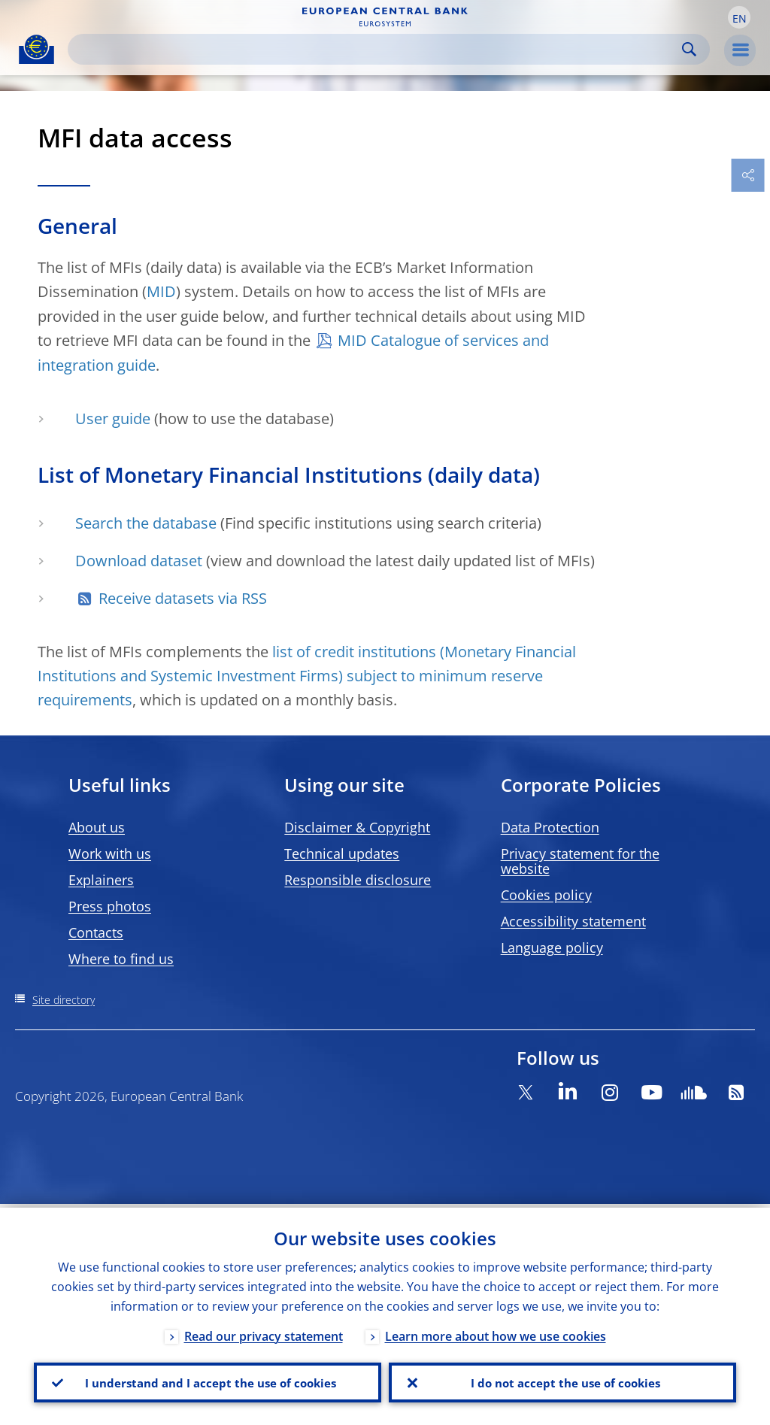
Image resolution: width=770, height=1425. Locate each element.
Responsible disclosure (357, 880)
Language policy (552, 947)
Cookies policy (546, 895)
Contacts (95, 932)
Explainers (101, 880)
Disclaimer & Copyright (357, 827)
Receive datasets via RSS (183, 598)
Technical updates (341, 853)
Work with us (109, 853)
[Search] (377, 49)
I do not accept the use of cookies (562, 1380)
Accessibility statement (573, 921)
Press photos (109, 906)
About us (96, 827)
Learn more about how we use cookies (495, 1332)
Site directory (63, 1000)
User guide (112, 418)
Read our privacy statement (263, 1332)
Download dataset (138, 560)
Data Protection (550, 827)
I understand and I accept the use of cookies (207, 1380)
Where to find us (121, 959)
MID (161, 291)
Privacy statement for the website (580, 861)
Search (689, 49)
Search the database (146, 523)
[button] (739, 17)
